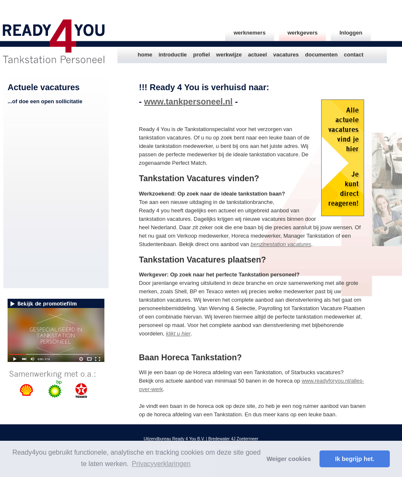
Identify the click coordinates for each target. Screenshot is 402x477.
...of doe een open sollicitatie (45, 101)
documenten (321, 54)
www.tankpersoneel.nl (188, 101)
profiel (201, 54)
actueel (257, 54)
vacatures (286, 54)
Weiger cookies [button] (288, 459)
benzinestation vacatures (280, 244)
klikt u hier (178, 333)
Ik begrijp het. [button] (355, 459)
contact (353, 54)
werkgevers (303, 32)
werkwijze (229, 54)
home (145, 54)
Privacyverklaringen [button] (161, 463)
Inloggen (350, 32)
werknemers (250, 32)
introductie (173, 54)
